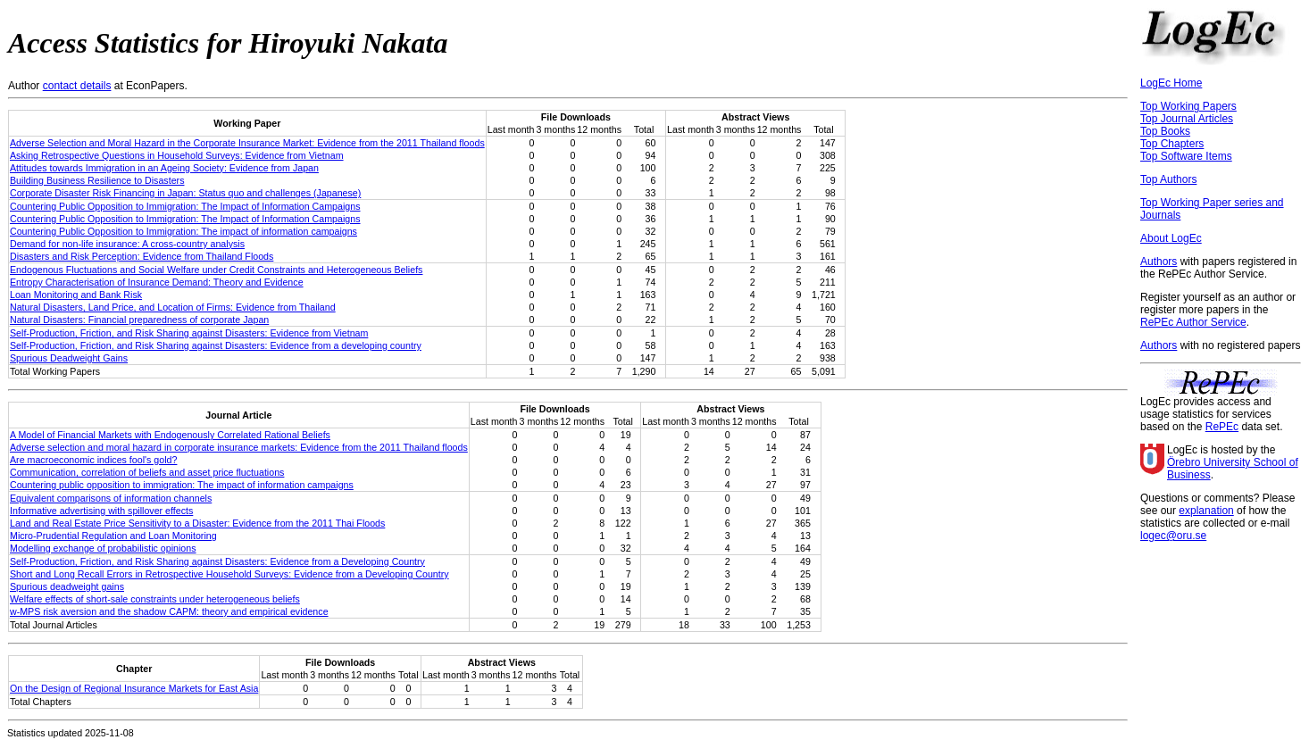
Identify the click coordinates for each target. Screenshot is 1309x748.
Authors (1158, 261)
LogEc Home (1171, 83)
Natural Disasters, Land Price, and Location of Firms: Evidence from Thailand (173, 307)
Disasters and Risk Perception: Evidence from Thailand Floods (141, 256)
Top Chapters (1172, 143)
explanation (1206, 510)
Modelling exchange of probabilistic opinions (103, 548)
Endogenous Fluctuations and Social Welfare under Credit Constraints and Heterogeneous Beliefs (216, 269)
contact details (77, 85)
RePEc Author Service (1193, 322)
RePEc (1221, 426)
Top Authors (1168, 179)
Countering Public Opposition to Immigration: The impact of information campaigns (183, 231)
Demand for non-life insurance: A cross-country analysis (127, 243)
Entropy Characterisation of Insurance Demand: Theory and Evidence (157, 282)
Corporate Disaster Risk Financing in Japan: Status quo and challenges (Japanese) (185, 192)
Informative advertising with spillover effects (101, 510)
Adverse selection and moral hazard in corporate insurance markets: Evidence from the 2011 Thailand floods (239, 447)
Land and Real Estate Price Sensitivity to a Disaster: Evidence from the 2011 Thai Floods (197, 523)
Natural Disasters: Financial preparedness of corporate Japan (139, 319)
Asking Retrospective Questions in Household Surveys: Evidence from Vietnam (177, 155)
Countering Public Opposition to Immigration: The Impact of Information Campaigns (185, 206)
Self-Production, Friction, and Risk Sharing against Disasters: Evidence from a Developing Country (217, 561)
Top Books (1165, 131)
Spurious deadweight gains (67, 586)
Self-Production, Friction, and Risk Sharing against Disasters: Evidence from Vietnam (189, 333)
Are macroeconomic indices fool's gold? (93, 459)
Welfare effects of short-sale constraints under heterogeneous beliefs (155, 599)
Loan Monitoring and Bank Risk (76, 294)
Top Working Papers (1188, 106)
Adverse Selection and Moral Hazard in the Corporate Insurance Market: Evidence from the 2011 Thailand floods (247, 142)
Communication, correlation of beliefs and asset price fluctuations (147, 472)
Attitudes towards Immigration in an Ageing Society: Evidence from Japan (164, 167)
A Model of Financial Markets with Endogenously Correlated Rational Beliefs (170, 434)
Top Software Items (1186, 156)
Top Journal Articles (1186, 118)
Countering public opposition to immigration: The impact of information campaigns (182, 484)
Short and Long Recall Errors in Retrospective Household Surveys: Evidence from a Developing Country (229, 574)
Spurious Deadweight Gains (69, 358)
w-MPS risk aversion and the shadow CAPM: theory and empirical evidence (169, 611)
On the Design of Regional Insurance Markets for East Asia (134, 688)
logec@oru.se (1173, 535)
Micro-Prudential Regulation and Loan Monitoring (113, 535)
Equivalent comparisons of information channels (111, 498)
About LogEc (1171, 238)
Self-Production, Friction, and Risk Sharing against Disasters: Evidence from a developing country (215, 345)
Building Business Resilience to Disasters (97, 180)
